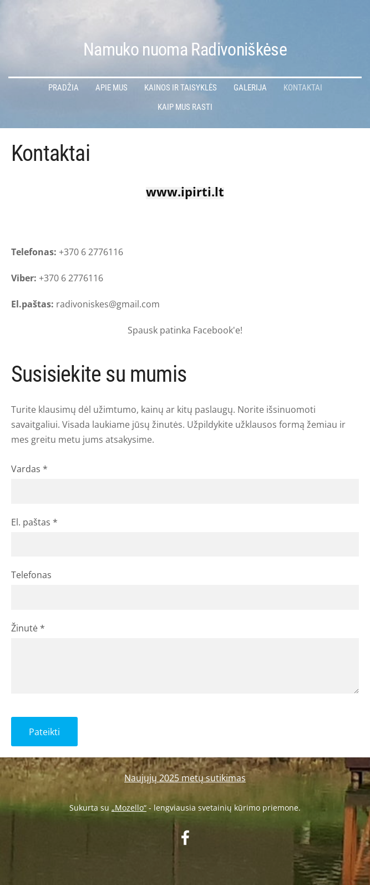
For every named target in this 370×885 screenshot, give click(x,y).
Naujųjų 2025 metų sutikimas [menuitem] (185, 778)
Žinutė (28, 628)
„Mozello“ (128, 807)
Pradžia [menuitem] (63, 88)
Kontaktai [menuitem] (302, 88)
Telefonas (31, 575)
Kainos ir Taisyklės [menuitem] (180, 88)
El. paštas (34, 522)
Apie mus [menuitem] (111, 88)
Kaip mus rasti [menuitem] (185, 107)
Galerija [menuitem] (250, 88)
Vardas (29, 469)
